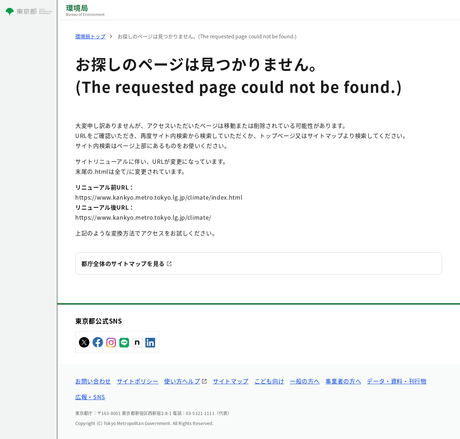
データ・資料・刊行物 (396, 381)
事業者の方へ (343, 381)
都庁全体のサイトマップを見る (123, 263)
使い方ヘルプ (182, 381)
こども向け (269, 381)
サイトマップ (231, 381)
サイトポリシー (137, 381)
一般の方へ (305, 381)
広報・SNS (90, 396)
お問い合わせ (93, 381)
